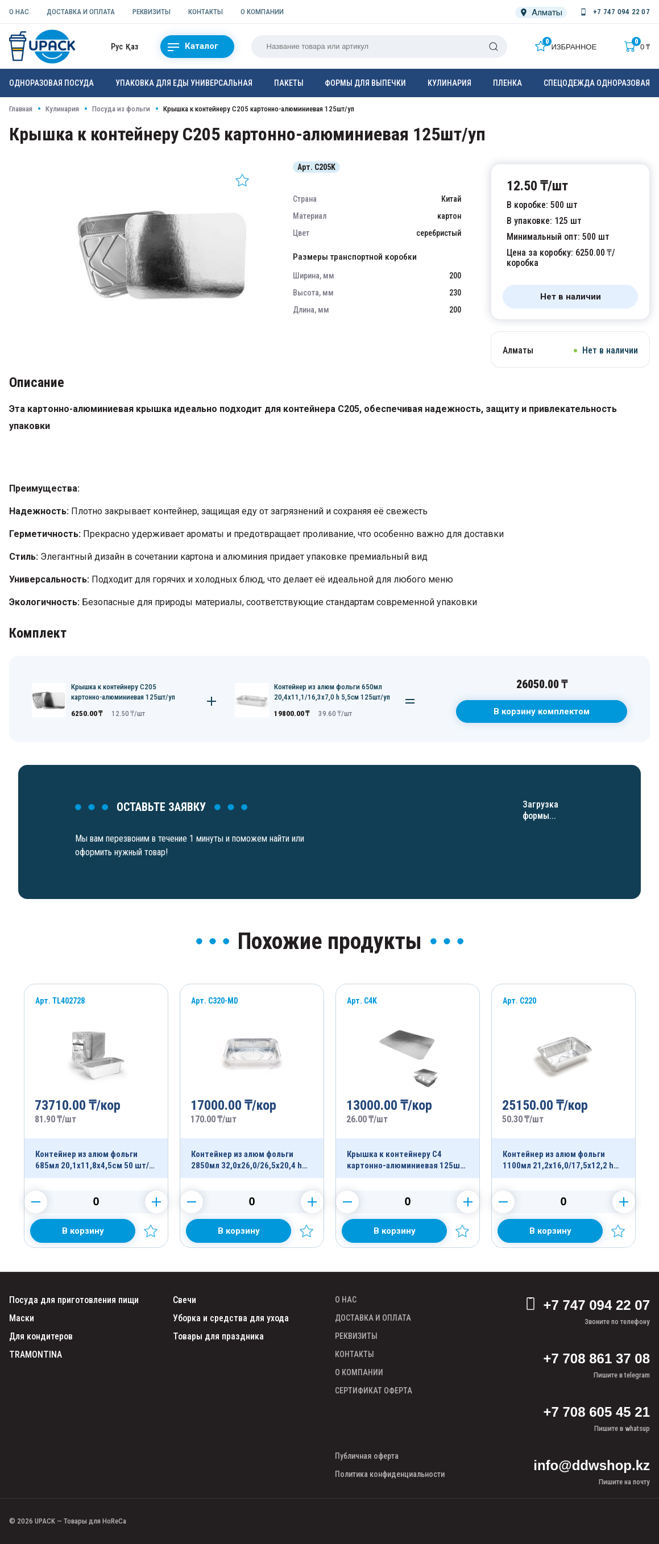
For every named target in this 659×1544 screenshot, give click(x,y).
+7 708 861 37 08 (596, 1358)
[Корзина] (637, 46)
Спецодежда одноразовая (597, 83)
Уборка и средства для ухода (231, 1318)
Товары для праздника (218, 1336)
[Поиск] (493, 46)
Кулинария (449, 83)
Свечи (184, 1300)
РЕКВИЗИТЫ (151, 11)
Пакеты (289, 83)
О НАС (19, 11)
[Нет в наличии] (570, 297)
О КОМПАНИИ (262, 11)
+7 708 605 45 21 (596, 1412)
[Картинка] (162, 337)
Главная (20, 109)
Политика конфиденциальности (390, 1474)
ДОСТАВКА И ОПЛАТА (81, 11)
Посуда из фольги (121, 109)
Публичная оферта (367, 1455)
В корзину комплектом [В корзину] (542, 711)
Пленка (507, 83)
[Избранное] (565, 46)
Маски (21, 1318)
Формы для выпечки (365, 83)
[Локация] (541, 12)
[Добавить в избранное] (242, 180)
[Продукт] (96, 1081)
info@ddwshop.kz (591, 1465)
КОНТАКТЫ (205, 11)
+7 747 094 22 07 (587, 1305)
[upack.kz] (43, 47)
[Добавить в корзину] (82, 1231)
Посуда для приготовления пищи (74, 1300)
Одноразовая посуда (51, 83)
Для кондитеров (41, 1336)
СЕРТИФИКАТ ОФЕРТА (373, 1390)
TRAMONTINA (35, 1354)
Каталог (193, 46)
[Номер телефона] (614, 12)
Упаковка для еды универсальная (183, 83)
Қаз (132, 46)
